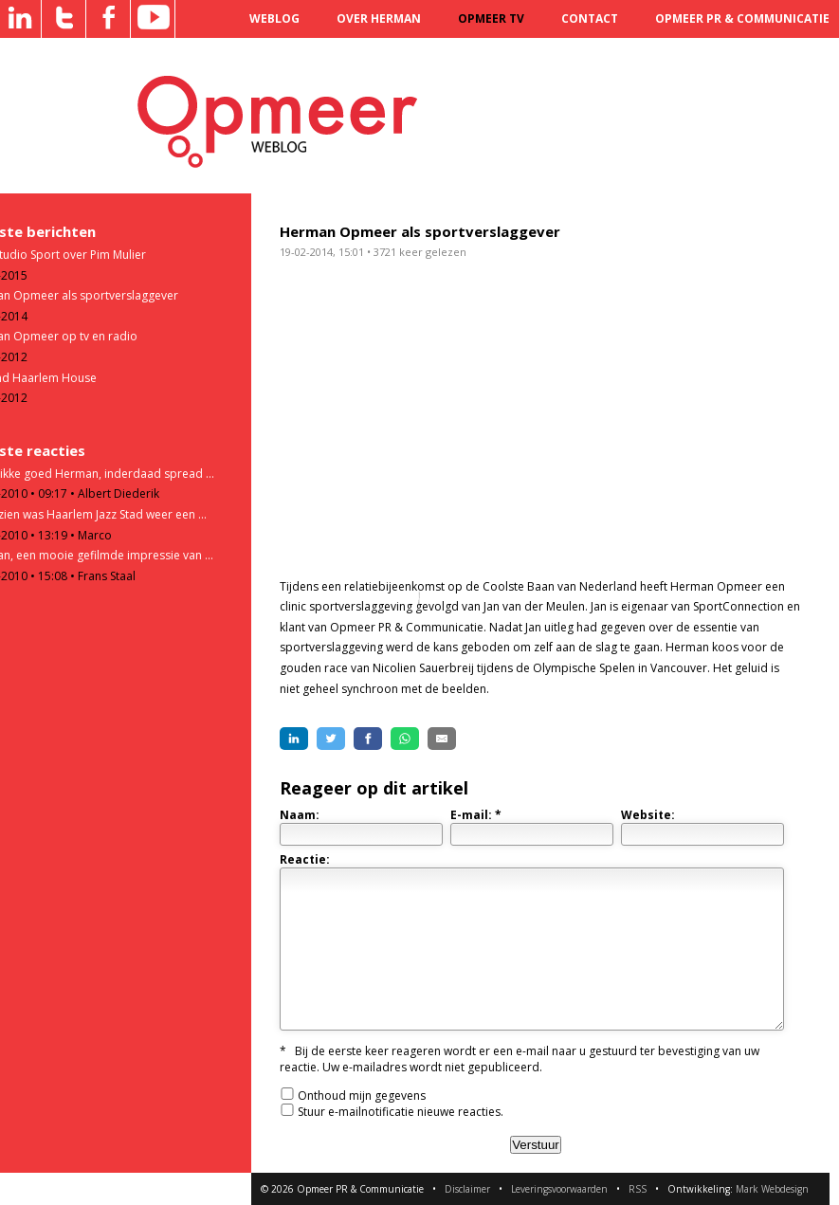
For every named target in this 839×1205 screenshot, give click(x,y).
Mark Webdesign (772, 1189)
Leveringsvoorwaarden (559, 1189)
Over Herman (379, 18)
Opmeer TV (491, 18)
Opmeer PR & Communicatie (742, 18)
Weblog (274, 18)
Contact (589, 18)
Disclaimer (467, 1189)
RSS (638, 1189)
